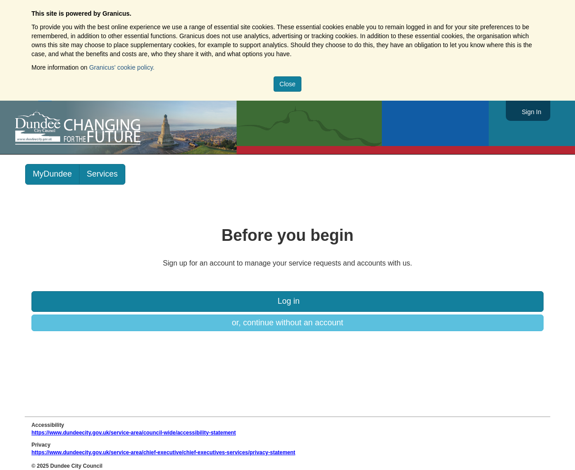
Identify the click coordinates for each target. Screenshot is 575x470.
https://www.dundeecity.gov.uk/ (118, 128)
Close (287, 84)
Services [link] (102, 173)
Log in (287, 301)
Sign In (531, 111)
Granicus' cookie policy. (122, 67)
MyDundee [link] (52, 173)
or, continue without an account (287, 322)
